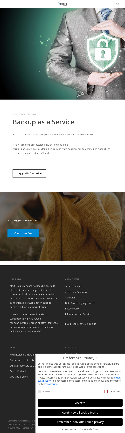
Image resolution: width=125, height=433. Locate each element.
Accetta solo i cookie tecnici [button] (80, 412)
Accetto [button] (80, 403)
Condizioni (70, 297)
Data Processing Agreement (80, 303)
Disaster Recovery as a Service (26, 365)
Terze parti (112, 391)
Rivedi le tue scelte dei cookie (80, 323)
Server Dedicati (18, 371)
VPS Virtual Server (19, 376)
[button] (6, 4)
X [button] (96, 358)
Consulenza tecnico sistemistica (26, 360)
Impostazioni (51, 384)
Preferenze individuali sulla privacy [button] (80, 422)
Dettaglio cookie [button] (69, 429)
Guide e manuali (73, 286)
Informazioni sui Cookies (78, 314)
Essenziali (45, 391)
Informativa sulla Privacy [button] (88, 429)
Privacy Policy (72, 308)
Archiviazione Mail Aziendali (24, 354)
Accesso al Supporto (76, 292)
